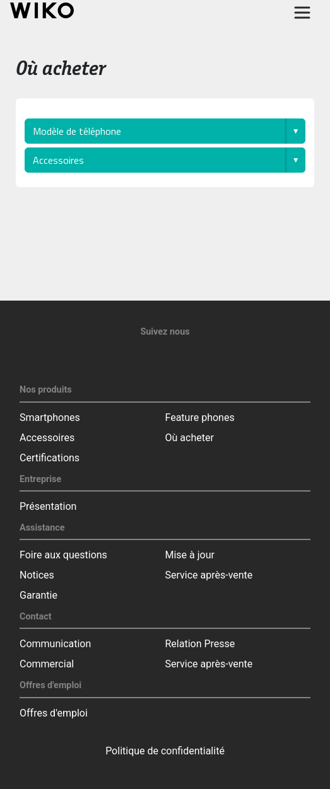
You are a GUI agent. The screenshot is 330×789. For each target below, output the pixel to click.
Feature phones (200, 417)
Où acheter (189, 438)
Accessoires (47, 438)
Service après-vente (209, 575)
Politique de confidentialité (165, 751)
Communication (55, 644)
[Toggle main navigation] (302, 12)
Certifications (50, 458)
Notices (37, 575)
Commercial (47, 664)
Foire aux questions (63, 555)
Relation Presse (200, 644)
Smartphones (50, 417)
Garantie (38, 595)
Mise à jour (190, 555)
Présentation (48, 506)
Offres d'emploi (54, 713)
